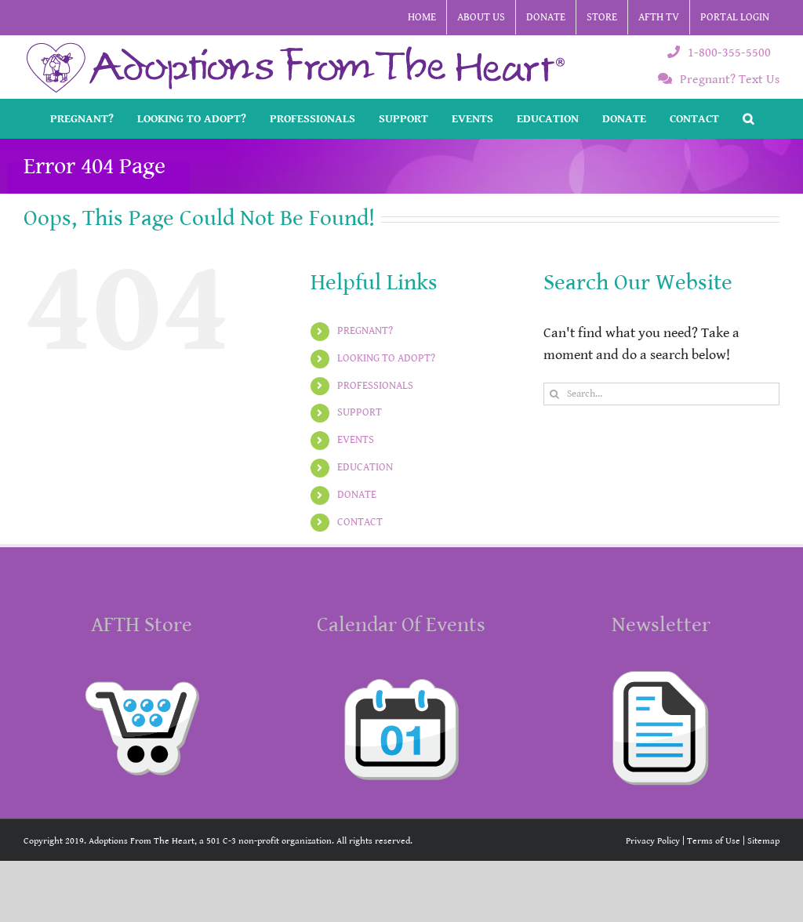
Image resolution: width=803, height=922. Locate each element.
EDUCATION (365, 467)
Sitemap (763, 841)
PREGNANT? (365, 331)
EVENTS (355, 440)
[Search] (554, 394)
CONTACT (360, 522)
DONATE (356, 494)
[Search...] (661, 394)
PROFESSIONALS (375, 385)
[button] (748, 118)
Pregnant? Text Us (718, 79)
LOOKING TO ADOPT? (386, 358)
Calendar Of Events (401, 624)
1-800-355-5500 (719, 52)
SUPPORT (359, 412)
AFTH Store (141, 624)
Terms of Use (713, 841)
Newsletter (661, 624)
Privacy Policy (653, 841)
